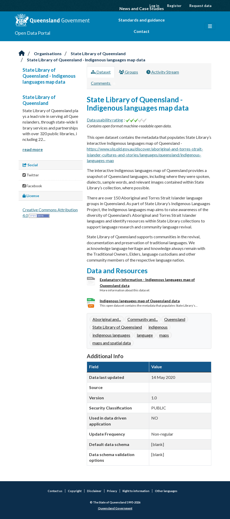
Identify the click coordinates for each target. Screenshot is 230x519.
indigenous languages (111, 335)
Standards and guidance (141, 19)
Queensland (174, 319)
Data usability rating (105, 119)
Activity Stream (162, 71)
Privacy (112, 491)
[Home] (22, 53)
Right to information (136, 491)
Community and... (142, 319)
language (145, 335)
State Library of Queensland (98, 53)
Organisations (48, 53)
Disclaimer (94, 491)
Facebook (32, 186)
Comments (104, 83)
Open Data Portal (32, 33)
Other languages (166, 491)
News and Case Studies (141, 8)
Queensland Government (115, 508)
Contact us (55, 491)
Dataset (101, 71)
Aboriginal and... (106, 319)
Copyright (75, 491)
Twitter (31, 175)
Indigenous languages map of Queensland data (140, 301)
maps (164, 335)
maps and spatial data (111, 342)
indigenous (158, 327)
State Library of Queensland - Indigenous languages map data (86, 59)
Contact (141, 31)
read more (33, 149)
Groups (128, 71)
